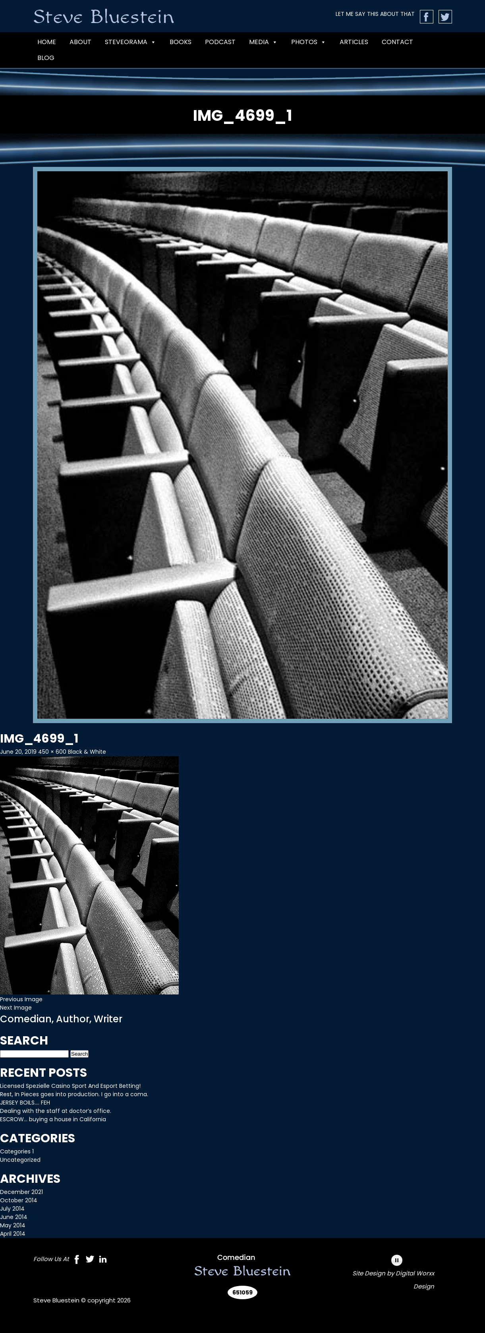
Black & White (87, 752)
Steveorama (130, 42)
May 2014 (12, 1225)
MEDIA (263, 42)
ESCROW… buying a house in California (53, 1119)
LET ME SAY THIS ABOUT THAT (375, 14)
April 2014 (12, 1234)
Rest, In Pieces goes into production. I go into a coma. (74, 1094)
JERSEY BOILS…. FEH (25, 1103)
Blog (45, 57)
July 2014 (12, 1209)
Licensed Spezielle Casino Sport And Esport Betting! (70, 1086)
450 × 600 (52, 752)
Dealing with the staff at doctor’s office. (55, 1111)
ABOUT (80, 41)
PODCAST (220, 41)
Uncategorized (20, 1160)
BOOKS (180, 41)
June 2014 (13, 1217)
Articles (354, 41)
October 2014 (18, 1200)
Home (46, 41)
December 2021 (21, 1192)
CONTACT (397, 41)
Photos (308, 42)
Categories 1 (17, 1151)
